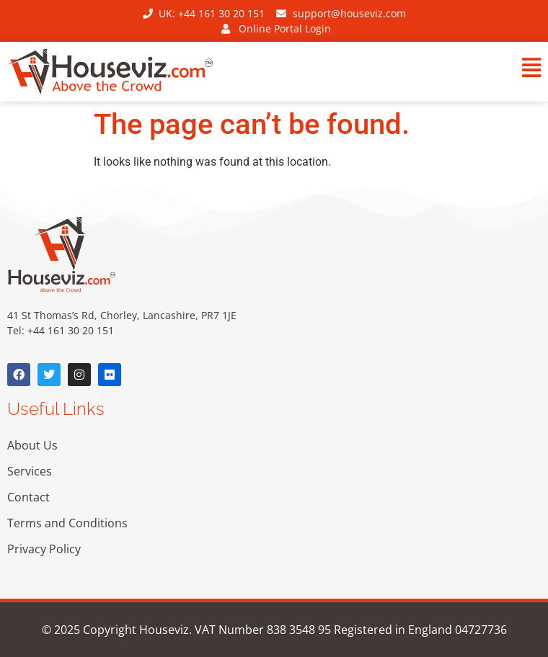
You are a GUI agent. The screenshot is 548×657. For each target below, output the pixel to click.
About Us (32, 445)
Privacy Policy (44, 549)
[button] (411, 69)
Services (29, 471)
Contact (28, 497)
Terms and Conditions (67, 523)
